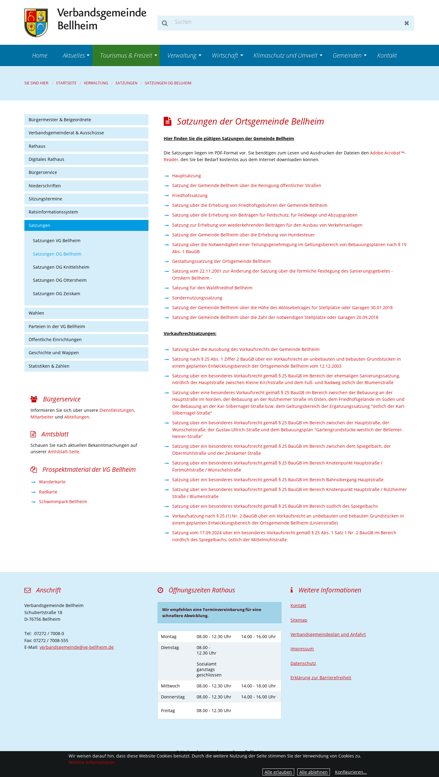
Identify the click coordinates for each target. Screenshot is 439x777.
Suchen (165, 23)
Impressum (302, 649)
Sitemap (299, 620)
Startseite (66, 83)
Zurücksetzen (407, 23)
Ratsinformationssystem (53, 212)
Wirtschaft (225, 55)
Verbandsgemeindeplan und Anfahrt (328, 634)
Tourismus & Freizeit (126, 55)
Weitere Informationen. (92, 762)
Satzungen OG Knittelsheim (61, 267)
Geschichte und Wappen (54, 352)
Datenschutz (303, 663)
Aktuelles (74, 55)
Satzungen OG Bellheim (168, 83)
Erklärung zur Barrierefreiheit (321, 677)
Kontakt (387, 55)
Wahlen (36, 313)
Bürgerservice (43, 172)
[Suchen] (286, 23)
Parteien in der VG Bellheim (57, 326)
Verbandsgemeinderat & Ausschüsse (66, 133)
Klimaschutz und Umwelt (285, 55)
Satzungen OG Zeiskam (56, 293)
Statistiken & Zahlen (49, 366)
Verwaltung (181, 55)
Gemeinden (347, 55)
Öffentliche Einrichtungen (55, 339)
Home (39, 55)
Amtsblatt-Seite (63, 451)
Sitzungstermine (45, 199)
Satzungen (126, 83)
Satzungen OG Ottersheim (60, 280)
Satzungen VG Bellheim (56, 240)
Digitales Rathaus (46, 159)
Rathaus (37, 146)
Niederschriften (45, 186)
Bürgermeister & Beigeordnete (60, 119)
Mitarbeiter (42, 417)
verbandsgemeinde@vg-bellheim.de (77, 647)
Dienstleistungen (116, 410)
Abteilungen (76, 417)
